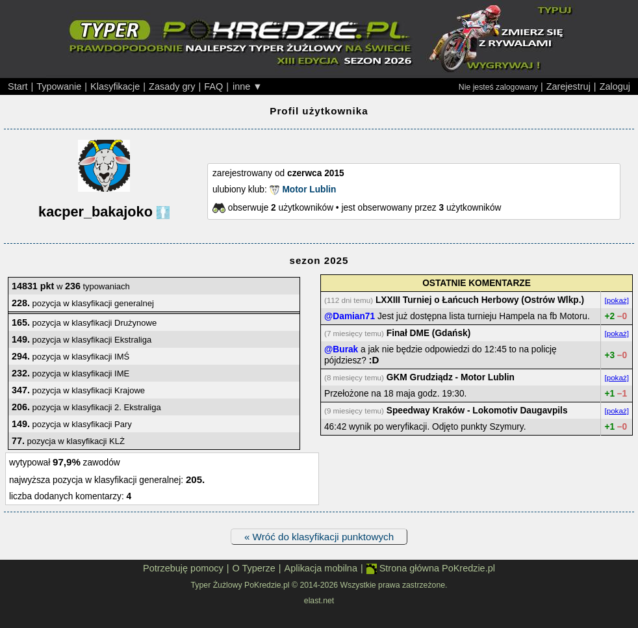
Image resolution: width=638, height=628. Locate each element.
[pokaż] (616, 300)
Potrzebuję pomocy (183, 568)
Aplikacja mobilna (321, 568)
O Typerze (253, 568)
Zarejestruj (568, 86)
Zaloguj (615, 86)
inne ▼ (247, 86)
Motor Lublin (309, 189)
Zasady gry (172, 86)
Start (18, 86)
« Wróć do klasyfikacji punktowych (319, 536)
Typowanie (58, 86)
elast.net (319, 600)
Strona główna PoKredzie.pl (430, 568)
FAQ (213, 86)
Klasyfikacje (115, 86)
